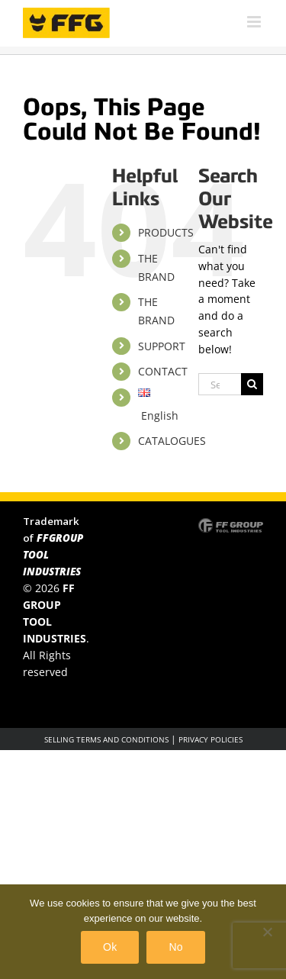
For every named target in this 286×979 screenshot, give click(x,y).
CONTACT (163, 371)
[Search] (252, 384)
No (175, 947)
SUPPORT (161, 346)
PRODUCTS (166, 232)
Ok (110, 947)
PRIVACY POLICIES (210, 739)
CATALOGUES (172, 440)
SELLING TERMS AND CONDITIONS (106, 739)
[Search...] (219, 384)
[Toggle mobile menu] (255, 22)
